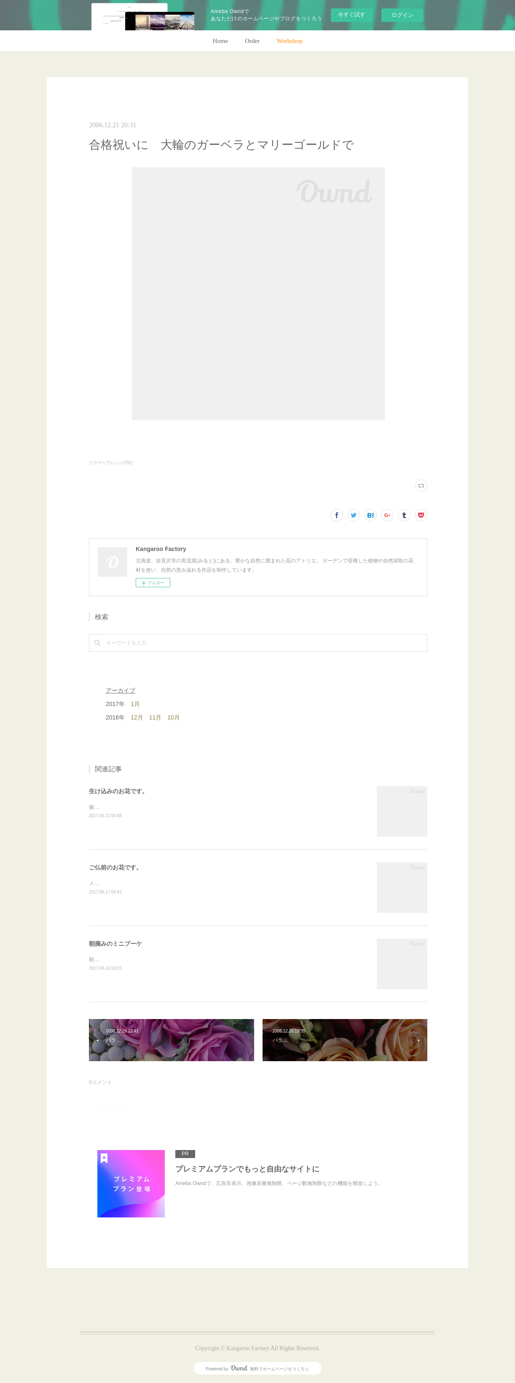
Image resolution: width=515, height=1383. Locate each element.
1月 (135, 704)
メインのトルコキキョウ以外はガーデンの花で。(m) (148, 883)
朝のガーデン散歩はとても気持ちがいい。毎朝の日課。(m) (156, 960)
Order (252, 40)
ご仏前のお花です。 (115, 867)
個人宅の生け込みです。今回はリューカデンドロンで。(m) (156, 807)
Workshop (289, 40)
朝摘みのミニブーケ (115, 943)
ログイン (402, 15)
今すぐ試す (351, 14)
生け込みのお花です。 (118, 791)
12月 (137, 717)
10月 (173, 717)
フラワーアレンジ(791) (110, 462)
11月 (155, 717)
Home (220, 40)
